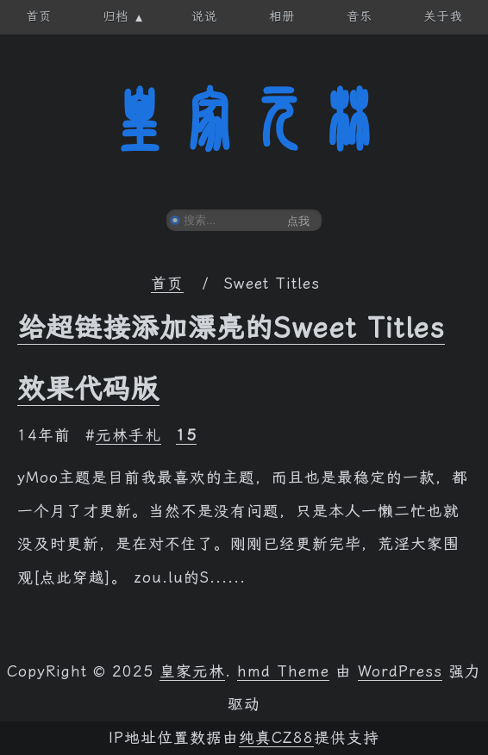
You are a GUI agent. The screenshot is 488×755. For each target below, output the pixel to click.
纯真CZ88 (276, 737)
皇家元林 (244, 119)
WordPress (400, 671)
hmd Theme (283, 671)
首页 (167, 283)
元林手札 (128, 435)
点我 (298, 221)
